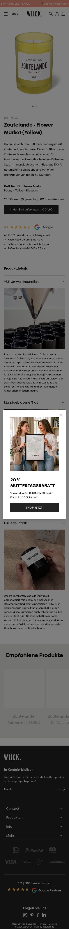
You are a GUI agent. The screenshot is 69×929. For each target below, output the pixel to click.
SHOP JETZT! (34, 507)
